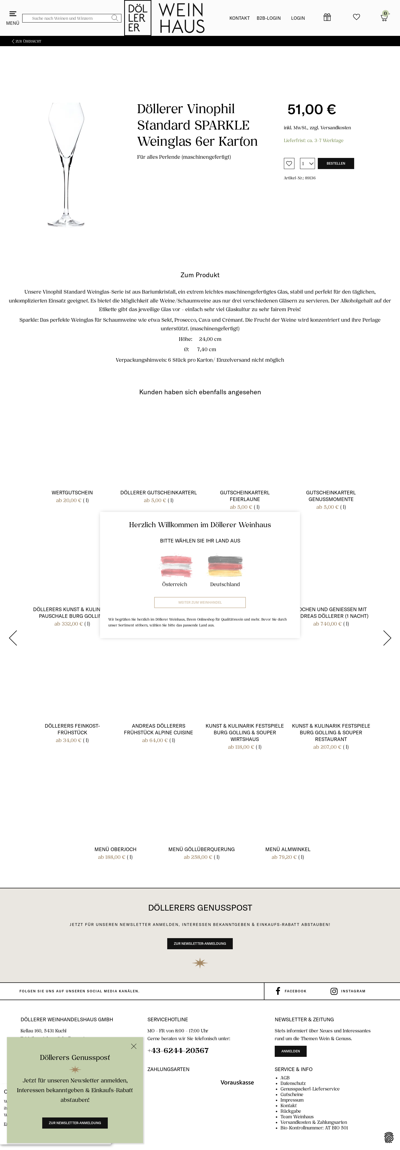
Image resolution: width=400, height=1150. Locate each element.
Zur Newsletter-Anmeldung (75, 1123)
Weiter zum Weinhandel (200, 602)
